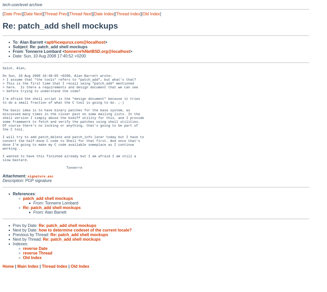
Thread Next (80, 14)
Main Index (28, 287)
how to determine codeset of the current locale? (85, 251)
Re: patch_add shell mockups (52, 228)
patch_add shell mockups (48, 219)
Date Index (104, 14)
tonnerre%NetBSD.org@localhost (97, 51)
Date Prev (13, 14)
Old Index (151, 14)
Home (8, 287)
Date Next (33, 14)
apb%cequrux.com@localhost (76, 42)
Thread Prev (56, 14)
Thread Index (128, 14)
